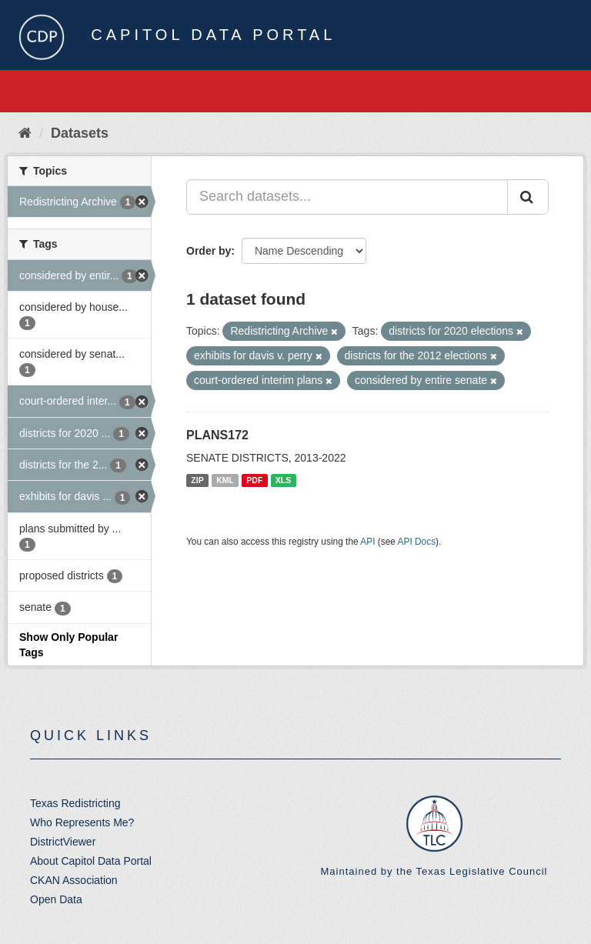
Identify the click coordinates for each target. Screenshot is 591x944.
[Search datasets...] (347, 197)
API (367, 541)
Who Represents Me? (82, 822)
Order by (208, 251)
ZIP (197, 480)
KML (225, 480)
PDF (254, 480)
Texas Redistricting (75, 803)
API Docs (417, 541)
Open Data (56, 899)
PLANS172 (217, 435)
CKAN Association (74, 880)
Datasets (80, 133)
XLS (283, 480)
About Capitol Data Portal (91, 861)
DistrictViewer (62, 842)
